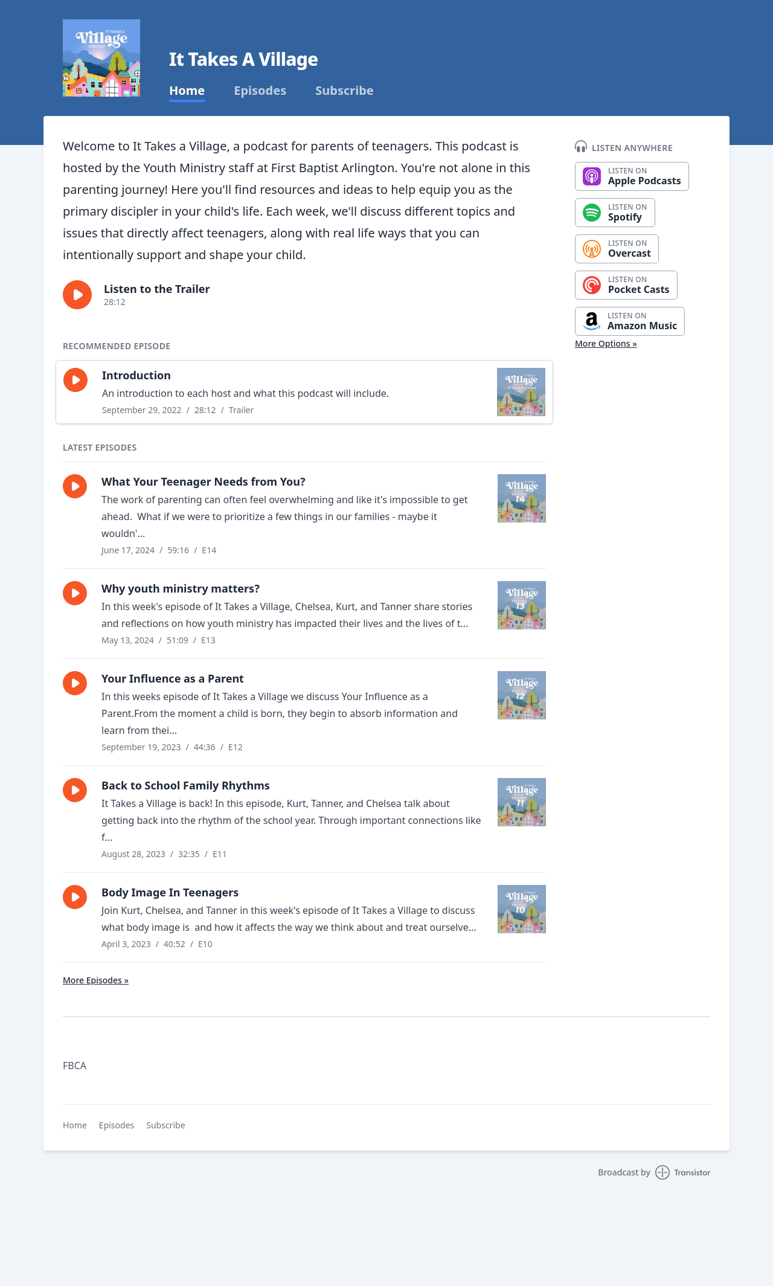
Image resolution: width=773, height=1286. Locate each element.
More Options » (606, 343)
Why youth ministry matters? (180, 588)
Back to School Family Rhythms (185, 785)
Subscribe (344, 91)
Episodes (260, 91)
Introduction (136, 375)
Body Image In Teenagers (170, 892)
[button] (77, 294)
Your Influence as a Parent (172, 678)
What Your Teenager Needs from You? (203, 481)
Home (187, 91)
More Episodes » (96, 980)
